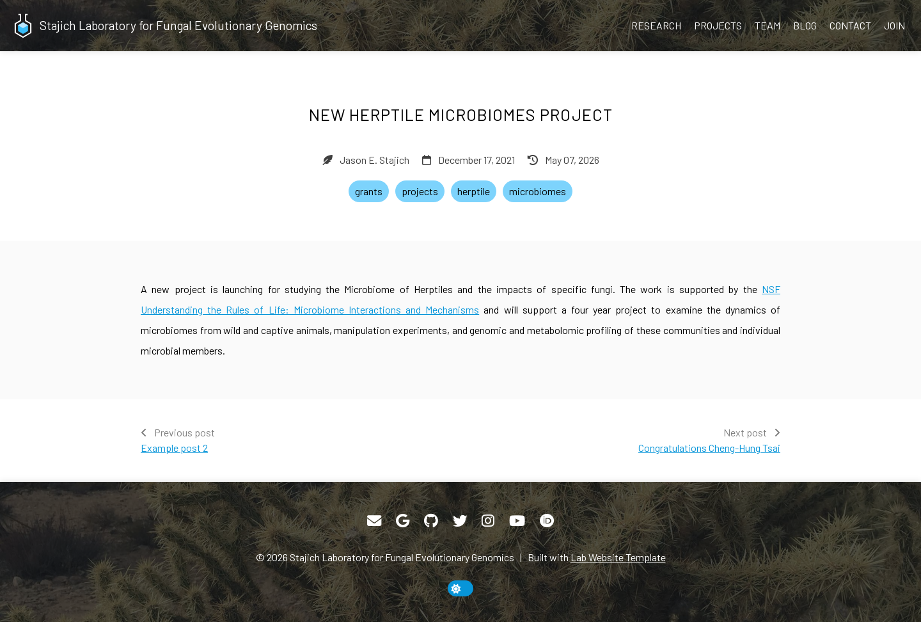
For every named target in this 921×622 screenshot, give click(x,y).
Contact (850, 25)
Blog (805, 25)
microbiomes (537, 191)
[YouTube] (517, 521)
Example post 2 (174, 448)
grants (368, 191)
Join (894, 25)
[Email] (374, 521)
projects (420, 191)
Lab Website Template (618, 557)
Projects (718, 25)
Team (767, 25)
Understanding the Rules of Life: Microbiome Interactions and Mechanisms (310, 309)
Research (656, 25)
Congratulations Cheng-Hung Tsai (709, 448)
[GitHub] (431, 521)
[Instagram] (488, 521)
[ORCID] (547, 521)
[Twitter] (460, 521)
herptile (473, 191)
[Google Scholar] (403, 521)
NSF (771, 289)
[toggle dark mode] (460, 588)
